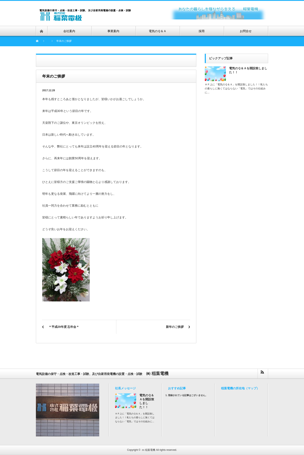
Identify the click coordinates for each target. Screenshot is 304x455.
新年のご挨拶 (175, 326)
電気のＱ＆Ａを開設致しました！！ (248, 70)
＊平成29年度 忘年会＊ (64, 326)
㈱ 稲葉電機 (148, 449)
